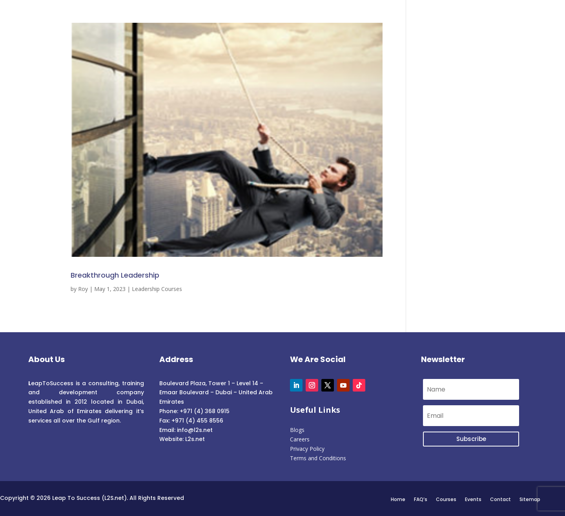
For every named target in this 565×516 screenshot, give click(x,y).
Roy (83, 289)
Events (473, 499)
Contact (500, 499)
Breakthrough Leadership (115, 275)
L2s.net (195, 439)
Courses (446, 499)
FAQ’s (420, 499)
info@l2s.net (194, 430)
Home (398, 499)
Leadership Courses (157, 289)
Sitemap (529, 499)
